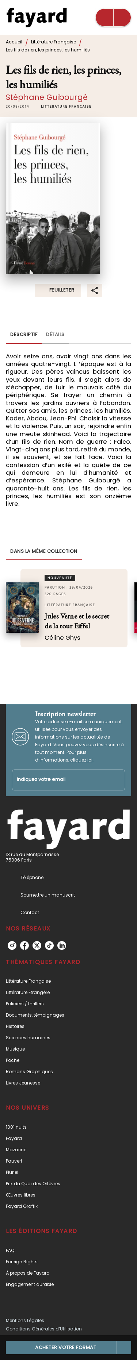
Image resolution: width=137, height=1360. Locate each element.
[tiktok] (49, 945)
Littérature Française (53, 42)
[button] (66, 106)
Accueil (14, 42)
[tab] (24, 335)
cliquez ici (81, 760)
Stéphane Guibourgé (47, 97)
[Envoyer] (116, 780)
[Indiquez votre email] (59, 780)
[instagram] (12, 945)
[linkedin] (62, 945)
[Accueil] (36, 17)
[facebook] (24, 945)
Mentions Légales (25, 1320)
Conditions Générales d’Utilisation (44, 1329)
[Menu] (113, 17)
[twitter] (37, 945)
